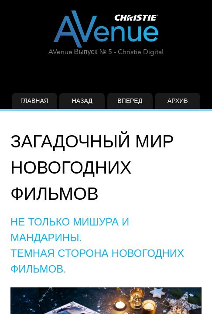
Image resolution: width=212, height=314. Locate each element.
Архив (178, 101)
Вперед (129, 101)
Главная (34, 101)
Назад (82, 101)
